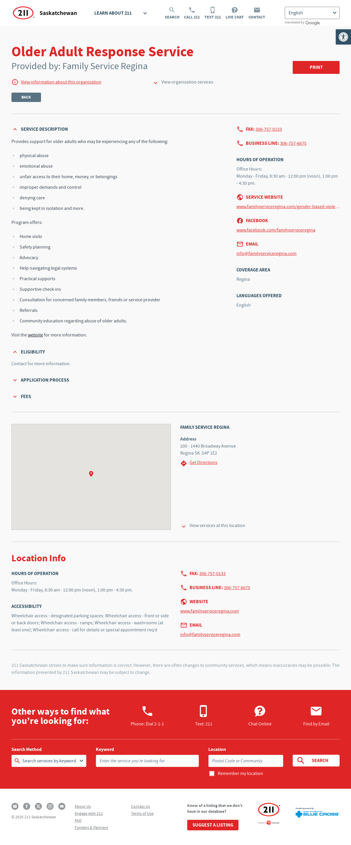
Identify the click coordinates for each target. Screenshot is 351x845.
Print (316, 67)
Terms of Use (142, 813)
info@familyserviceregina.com (266, 253)
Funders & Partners (91, 827)
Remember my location (240, 773)
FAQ (78, 820)
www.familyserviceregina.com (209, 611)
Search (172, 13)
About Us (83, 806)
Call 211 (192, 13)
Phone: (147, 716)
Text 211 (213, 13)
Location (217, 749)
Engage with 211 (89, 813)
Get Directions (198, 463)
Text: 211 (203, 716)
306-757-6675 (293, 143)
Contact (256, 13)
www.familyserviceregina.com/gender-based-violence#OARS (288, 207)
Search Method (26, 749)
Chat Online (260, 716)
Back (26, 97)
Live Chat (235, 13)
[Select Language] (312, 13)
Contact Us (140, 806)
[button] (343, 37)
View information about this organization (61, 82)
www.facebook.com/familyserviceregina (275, 230)
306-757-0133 (268, 129)
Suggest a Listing (212, 825)
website (35, 335)
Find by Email (316, 716)
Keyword (105, 749)
